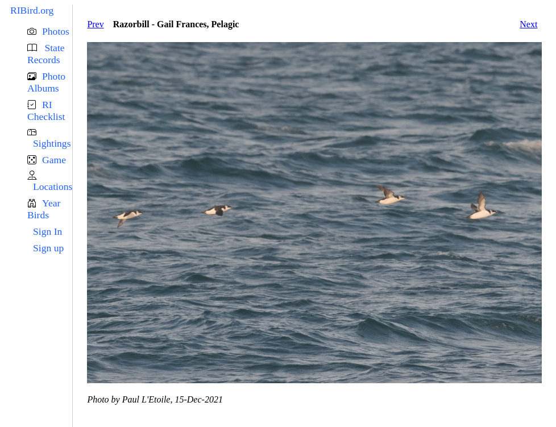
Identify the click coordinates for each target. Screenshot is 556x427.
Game (54, 159)
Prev (95, 24)
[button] (49, 32)
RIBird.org (31, 10)
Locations (52, 186)
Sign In (47, 231)
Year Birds (43, 209)
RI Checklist (46, 110)
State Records (46, 53)
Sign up (48, 248)
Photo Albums (46, 82)
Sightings (51, 143)
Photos (55, 31)
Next (528, 24)
